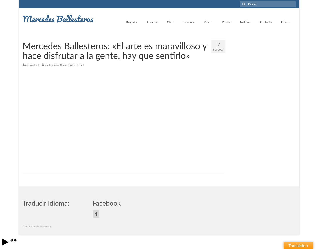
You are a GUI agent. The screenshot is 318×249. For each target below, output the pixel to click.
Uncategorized (67, 64)
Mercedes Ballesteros (58, 18)
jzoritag (33, 64)
